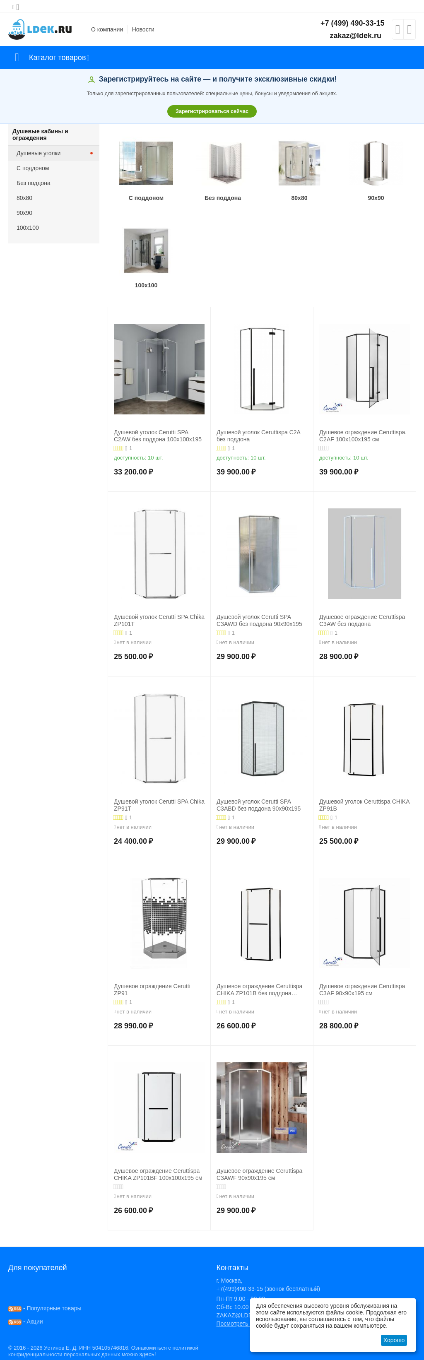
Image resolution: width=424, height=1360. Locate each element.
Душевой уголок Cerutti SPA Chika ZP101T (159, 620)
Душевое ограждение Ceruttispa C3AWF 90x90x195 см (259, 1174)
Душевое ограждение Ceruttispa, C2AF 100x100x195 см (363, 436)
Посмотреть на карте (244, 1323)
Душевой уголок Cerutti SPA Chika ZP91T (159, 805)
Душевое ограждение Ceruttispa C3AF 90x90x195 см (362, 990)
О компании (107, 29)
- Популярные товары (45, 1308)
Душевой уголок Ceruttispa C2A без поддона (258, 436)
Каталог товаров (57, 57)
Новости (143, 29)
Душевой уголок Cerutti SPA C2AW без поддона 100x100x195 (158, 436)
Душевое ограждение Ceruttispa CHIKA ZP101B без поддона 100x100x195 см (259, 990)
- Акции (25, 1321)
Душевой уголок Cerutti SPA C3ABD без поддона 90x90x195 (259, 805)
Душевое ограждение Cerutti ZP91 (152, 990)
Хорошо (394, 1340)
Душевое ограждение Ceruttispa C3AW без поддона (362, 620)
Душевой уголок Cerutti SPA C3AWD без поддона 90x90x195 (259, 620)
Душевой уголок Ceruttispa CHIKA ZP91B (364, 805)
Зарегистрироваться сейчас (212, 111)
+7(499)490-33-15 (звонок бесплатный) (268, 1288)
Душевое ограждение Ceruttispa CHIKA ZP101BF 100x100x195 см (158, 1174)
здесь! (147, 1354)
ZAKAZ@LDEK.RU (241, 1315)
